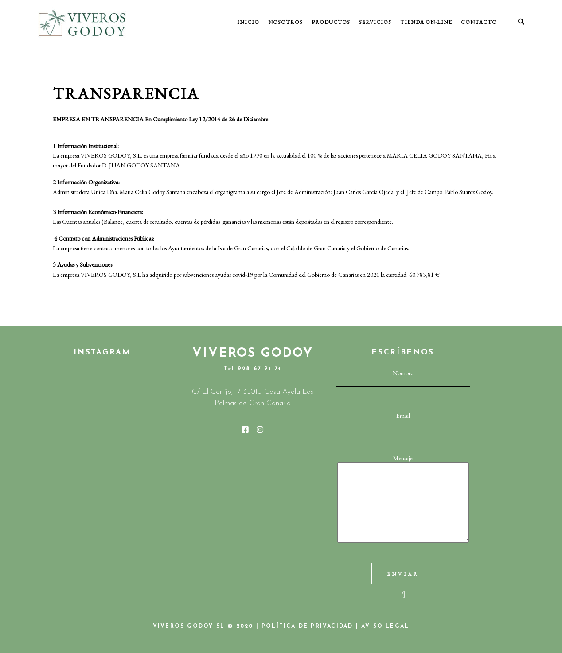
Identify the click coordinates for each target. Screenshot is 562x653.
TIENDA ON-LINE (426, 22)
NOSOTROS (285, 22)
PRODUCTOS (331, 22)
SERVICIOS (375, 22)
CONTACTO (479, 22)
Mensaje (403, 499)
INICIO (248, 22)
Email (403, 420)
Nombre (403, 377)
